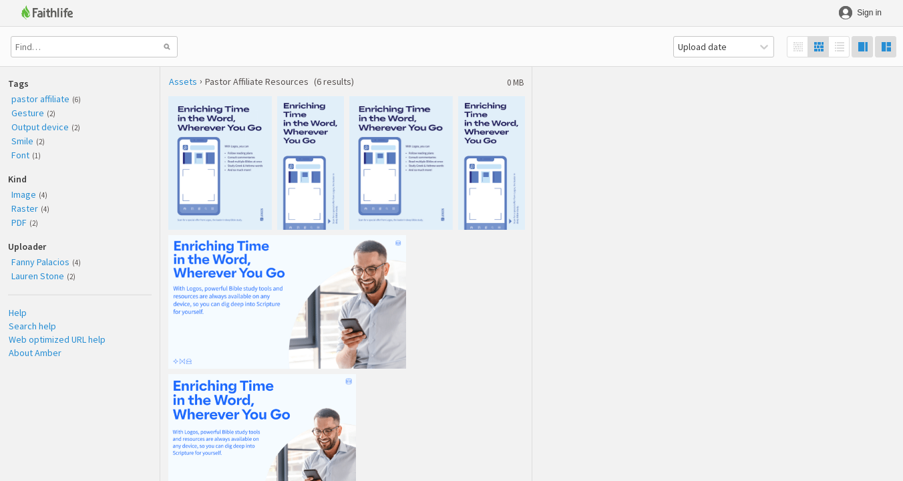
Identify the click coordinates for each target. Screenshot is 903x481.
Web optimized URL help (57, 339)
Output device (40, 127)
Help (18, 313)
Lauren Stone (37, 276)
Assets (183, 81)
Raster (24, 208)
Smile (22, 141)
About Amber (35, 353)
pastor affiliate (40, 99)
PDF (19, 222)
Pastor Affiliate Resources (257, 81)
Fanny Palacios (40, 262)
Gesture (27, 113)
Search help (32, 326)
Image (23, 194)
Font (20, 155)
